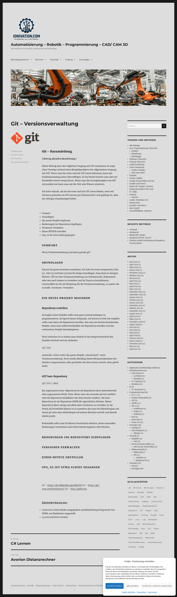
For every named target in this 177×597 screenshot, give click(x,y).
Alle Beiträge (134, 145)
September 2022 (136, 295)
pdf (138, 524)
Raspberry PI (141, 460)
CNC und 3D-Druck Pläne (144, 447)
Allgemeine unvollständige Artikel (143, 368)
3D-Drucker (149, 488)
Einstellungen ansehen (157, 586)
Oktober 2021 (134, 308)
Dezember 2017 (135, 344)
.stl (129, 488)
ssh (146, 533)
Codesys (145, 501)
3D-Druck (137, 488)
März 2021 (133, 319)
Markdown (152, 519)
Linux (137, 519)
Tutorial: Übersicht (137, 162)
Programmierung (136, 392)
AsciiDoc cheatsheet (137, 205)
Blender (140, 492)
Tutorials (54, 59)
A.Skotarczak (16, 151)
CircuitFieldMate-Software (140, 211)
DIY (141, 510)
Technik (39, 59)
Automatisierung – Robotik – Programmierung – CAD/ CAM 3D (69, 44)
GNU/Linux (136, 373)
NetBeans (138, 414)
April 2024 (133, 281)
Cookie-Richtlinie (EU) (138, 200)
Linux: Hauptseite (136, 167)
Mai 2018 (133, 333)
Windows (135, 384)
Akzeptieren (114, 586)
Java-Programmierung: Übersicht (143, 148)
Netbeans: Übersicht (137, 159)
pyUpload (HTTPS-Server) (140, 238)
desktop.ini (134, 232)
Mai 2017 (133, 346)
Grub (161, 515)
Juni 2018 (133, 330)
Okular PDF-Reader (137, 235)
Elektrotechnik (138, 449)
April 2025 (133, 265)
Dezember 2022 (135, 292)
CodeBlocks (138, 409)
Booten (150, 492)
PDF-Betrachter (148, 524)
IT (130, 387)
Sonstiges (84, 59)
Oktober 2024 (135, 275)
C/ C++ (134, 395)
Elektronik (138, 452)
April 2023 (133, 286)
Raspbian (137, 379)
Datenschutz (142, 592)
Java (133, 417)
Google (154, 515)
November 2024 (136, 273)
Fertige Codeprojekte (140, 398)
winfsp (141, 547)
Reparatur (132, 533)
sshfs (152, 533)
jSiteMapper (137, 156)
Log (144, 519)
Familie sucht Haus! (137, 184)
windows (132, 547)
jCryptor (135, 151)
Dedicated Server (149, 506)
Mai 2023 (133, 284)
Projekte (132, 175)
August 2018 (134, 324)
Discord (135, 197)
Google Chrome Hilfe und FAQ (141, 181)
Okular (131, 524)
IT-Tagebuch (137, 381)
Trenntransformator (136, 542)
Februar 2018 (134, 338)
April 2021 (133, 316)
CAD (135, 441)
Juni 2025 (133, 262)
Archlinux (138, 376)
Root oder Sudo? (138, 173)
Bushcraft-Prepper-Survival (141, 186)
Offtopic (137, 433)
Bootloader (133, 497)
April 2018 (133, 335)
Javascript (136, 419)
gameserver (133, 515)
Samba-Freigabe (138, 170)
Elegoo (148, 510)
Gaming (132, 194)
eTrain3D (133, 229)
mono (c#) (136, 422)
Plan (143, 529)
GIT (12, 158)
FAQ (133, 466)
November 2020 (136, 322)
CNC (155, 497)
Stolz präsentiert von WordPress (92, 586)
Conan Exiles (156, 501)
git (12, 162)
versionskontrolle (21, 162)
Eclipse (136, 411)
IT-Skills (133, 192)
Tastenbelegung (135, 538)
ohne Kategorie (138, 430)
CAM (149, 497)
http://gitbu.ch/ (79, 488)
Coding (69, 59)
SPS (135, 455)
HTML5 (135, 403)
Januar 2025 (134, 270)
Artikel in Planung (136, 164)
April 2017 (133, 349)
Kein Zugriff (134, 208)
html (130, 519)
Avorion (131, 492)
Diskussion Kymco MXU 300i (141, 189)
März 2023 (133, 289)
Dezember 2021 (135, 305)
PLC (149, 529)
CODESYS (139, 458)
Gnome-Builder (136, 178)
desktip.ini (132, 510)
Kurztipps (136, 469)
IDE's (134, 406)
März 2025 (133, 267)
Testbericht (149, 538)
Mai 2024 (133, 278)
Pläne (156, 529)
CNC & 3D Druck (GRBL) (141, 444)
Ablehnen (132, 586)
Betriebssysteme (20, 59)
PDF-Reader (133, 529)
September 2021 (136, 311)
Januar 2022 (134, 303)
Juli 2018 (132, 327)
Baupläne (135, 439)
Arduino (159, 488)
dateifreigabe (134, 506)
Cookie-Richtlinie (128, 592)
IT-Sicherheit (137, 389)
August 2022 (134, 297)
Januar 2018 (134, 341)
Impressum (152, 592)
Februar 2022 (134, 300)
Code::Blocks (133, 501)
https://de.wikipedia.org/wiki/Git (64, 485)
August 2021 (134, 314)
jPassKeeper (137, 154)
